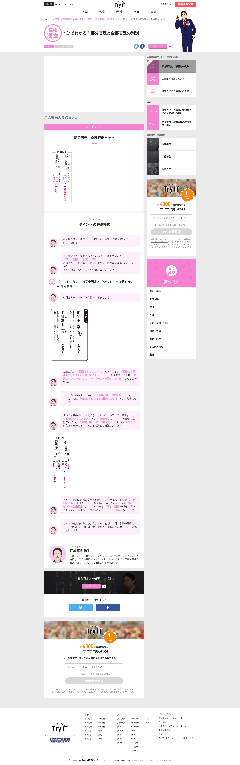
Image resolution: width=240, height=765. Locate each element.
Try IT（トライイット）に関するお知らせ (177, 738)
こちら (120, 692)
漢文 (147, 722)
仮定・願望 (155, 338)
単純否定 (166, 144)
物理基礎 (135, 718)
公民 (100, 738)
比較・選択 (155, 331)
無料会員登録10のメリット (171, 718)
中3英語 (88, 726)
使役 (151, 307)
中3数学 (88, 738)
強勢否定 (166, 169)
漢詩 (151, 354)
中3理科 (101, 726)
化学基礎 (135, 722)
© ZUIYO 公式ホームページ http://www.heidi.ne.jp (99, 760)
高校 (119, 714)
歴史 (100, 734)
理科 (119, 11)
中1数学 (88, 730)
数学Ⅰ (120, 726)
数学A (120, 738)
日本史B (135, 742)
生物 (133, 738)
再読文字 (154, 299)
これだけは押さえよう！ (174, 78)
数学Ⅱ (120, 730)
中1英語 (88, 718)
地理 (100, 730)
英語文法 (121, 718)
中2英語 (88, 722)
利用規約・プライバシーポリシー (98, 689)
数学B (120, 742)
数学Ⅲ (120, 734)
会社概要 (163, 722)
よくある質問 (165, 730)
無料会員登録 (185, 4)
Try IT (120, 4)
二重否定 (166, 156)
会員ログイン (166, 4)
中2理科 (101, 722)
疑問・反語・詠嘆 (158, 323)
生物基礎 (135, 726)
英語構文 (121, 722)
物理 (133, 730)
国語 (154, 11)
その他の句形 (156, 346)
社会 (137, 11)
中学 (87, 714)
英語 (85, 11)
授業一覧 (163, 734)
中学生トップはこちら (64, 4)
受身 (151, 315)
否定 (149, 102)
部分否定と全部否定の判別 (175, 66)
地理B (134, 750)
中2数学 (88, 734)
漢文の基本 (155, 291)
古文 (147, 718)
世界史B (135, 746)
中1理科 (101, 718)
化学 (133, 734)
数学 (102, 11)
